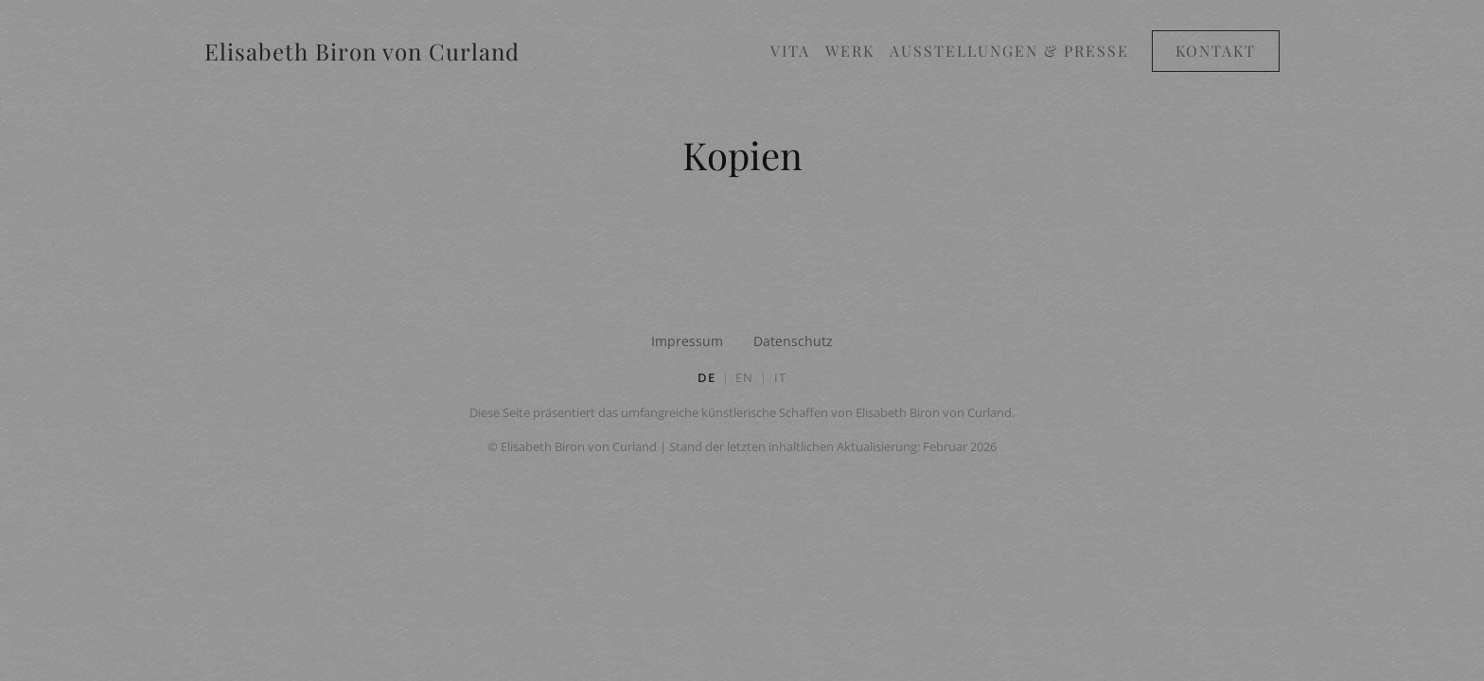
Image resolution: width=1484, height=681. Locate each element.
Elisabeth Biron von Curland (362, 51)
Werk (849, 51)
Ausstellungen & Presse (1009, 51)
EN (744, 377)
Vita (790, 51)
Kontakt (1215, 51)
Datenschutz (793, 341)
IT (780, 377)
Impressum (687, 341)
